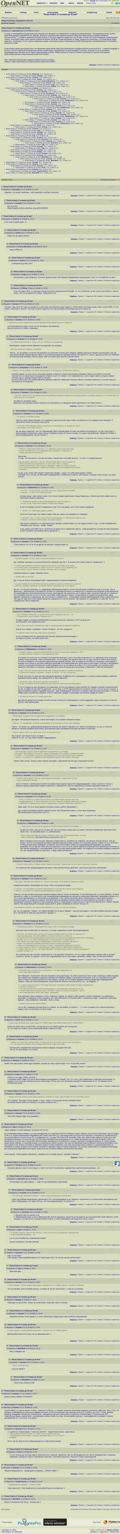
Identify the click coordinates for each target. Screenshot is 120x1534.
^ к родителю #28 (90, 768)
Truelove (35, 77)
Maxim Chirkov (113, 1530)
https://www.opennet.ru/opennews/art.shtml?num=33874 (33, 62)
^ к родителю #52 (90, 853)
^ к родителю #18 (90, 1171)
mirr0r (39, 125)
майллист (72, 12)
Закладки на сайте (9, 1530)
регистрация (103, 0)
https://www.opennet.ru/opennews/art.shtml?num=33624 (26, 54)
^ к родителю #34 (90, 438)
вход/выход (92, 12)
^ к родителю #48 (90, 1354)
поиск (36, 12)
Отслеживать (115, 23)
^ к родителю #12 (90, 267)
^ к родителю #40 (90, 1053)
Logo (53, 84)
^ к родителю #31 (90, 1320)
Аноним (40, 76)
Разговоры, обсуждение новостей (20, 21)
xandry (39, 79)
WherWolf (45, 157)
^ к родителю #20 (90, 1185)
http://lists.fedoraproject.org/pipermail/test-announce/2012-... (80, 49)
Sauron (48, 83)
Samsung (35, 74)
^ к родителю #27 (90, 406)
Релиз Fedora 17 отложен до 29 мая (18, 74)
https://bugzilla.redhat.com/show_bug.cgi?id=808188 (28, 208)
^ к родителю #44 (90, 641)
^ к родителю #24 (90, 385)
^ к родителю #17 (90, 1086)
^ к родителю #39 (90, 1204)
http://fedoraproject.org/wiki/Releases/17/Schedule (97, 41)
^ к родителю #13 (90, 331)
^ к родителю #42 (90, 1444)
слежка (109, 12)
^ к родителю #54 (90, 705)
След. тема (117, 1509)
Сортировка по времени (108, 179)
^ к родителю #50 (90, 1372)
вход (97, 0)
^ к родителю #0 (90, 195)
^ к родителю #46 (90, 815)
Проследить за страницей (12, 1532)
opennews (16, 31)
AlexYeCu (45, 139)
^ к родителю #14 (90, 360)
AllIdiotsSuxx (70, 100)
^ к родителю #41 (90, 789)
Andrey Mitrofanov (48, 81)
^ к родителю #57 (90, 534)
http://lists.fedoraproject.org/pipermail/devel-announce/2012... (32, 60)
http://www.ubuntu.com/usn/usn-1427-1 (33, 812)
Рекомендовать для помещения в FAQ (81, 1509)
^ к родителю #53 (90, 1012)
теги (93, 3)
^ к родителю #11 (90, 253)
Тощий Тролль (42, 171)
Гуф (33, 136)
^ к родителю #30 (90, 280)
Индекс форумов (97, 1509)
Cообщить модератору (112, 65)
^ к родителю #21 (90, 1274)
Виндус (39, 152)
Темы (104, 1509)
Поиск (88, 3)
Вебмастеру (114, 1532)
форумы (8, 12)
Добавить (94, 1532)
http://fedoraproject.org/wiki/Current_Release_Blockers (26, 35)
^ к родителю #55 (90, 1222)
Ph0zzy (53, 86)
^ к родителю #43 (90, 1460)
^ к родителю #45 (90, 959)
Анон (43, 167)
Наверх (100, 195)
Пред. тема (110, 1509)
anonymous (50, 93)
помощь (23, 12)
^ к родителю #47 (90, 480)
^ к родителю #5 (90, 239)
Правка (99, 65)
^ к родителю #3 (90, 211)
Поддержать (104, 1532)
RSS (117, 179)
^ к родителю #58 (90, 1386)
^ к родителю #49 (90, 1491)
